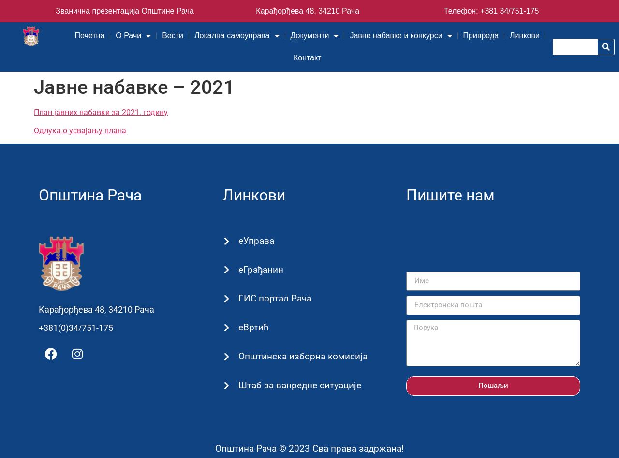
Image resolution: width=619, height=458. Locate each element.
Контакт (308, 58)
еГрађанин (260, 269)
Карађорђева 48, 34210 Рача (307, 11)
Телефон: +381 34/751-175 (491, 11)
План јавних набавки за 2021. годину (101, 112)
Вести (172, 35)
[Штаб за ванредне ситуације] (226, 386)
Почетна (90, 35)
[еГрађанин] (226, 270)
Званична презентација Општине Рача (125, 11)
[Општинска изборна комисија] (226, 357)
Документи (315, 35)
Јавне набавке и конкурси (401, 35)
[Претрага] (606, 47)
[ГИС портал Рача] (226, 299)
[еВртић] (226, 328)
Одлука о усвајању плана (80, 130)
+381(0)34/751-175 (76, 328)
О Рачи (133, 35)
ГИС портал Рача (274, 298)
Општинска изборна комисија (302, 356)
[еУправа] (226, 241)
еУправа (256, 240)
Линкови (525, 35)
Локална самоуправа (236, 35)
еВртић (253, 327)
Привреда (481, 35)
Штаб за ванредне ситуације (299, 385)
